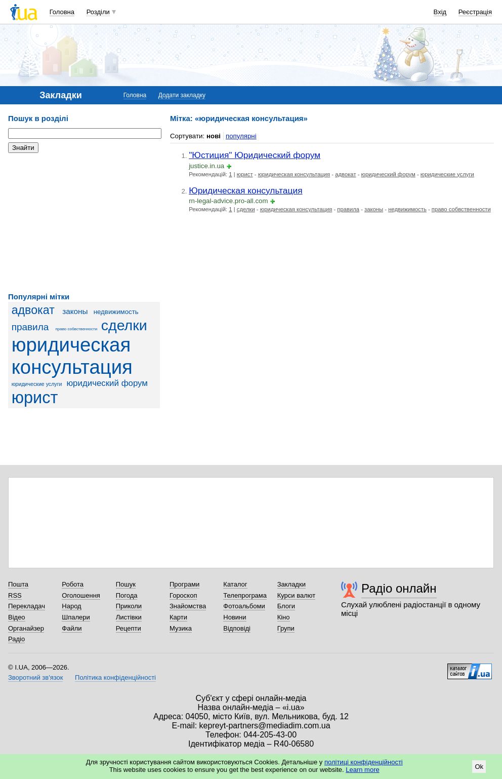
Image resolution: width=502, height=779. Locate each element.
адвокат (33, 310)
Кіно (283, 617)
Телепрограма (245, 595)
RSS (15, 595)
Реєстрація (475, 12)
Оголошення (81, 595)
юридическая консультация (72, 356)
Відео (16, 617)
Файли (71, 628)
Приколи (129, 606)
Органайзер (26, 628)
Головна (62, 12)
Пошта (18, 584)
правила (30, 327)
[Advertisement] (84, 223)
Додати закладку (181, 95)
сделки (124, 325)
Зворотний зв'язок (35, 677)
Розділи (98, 12)
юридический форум (106, 383)
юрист (35, 397)
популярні (241, 136)
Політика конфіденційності (115, 677)
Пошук (126, 584)
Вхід (440, 12)
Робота (72, 584)
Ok (479, 766)
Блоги (286, 606)
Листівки (129, 617)
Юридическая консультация (245, 190)
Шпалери (76, 617)
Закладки (291, 584)
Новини (234, 617)
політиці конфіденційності (363, 762)
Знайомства (188, 606)
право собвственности (77, 329)
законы (75, 311)
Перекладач (26, 606)
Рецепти (128, 628)
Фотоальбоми (244, 606)
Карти (178, 617)
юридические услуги (37, 384)
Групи (286, 628)
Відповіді (236, 628)
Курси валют (296, 595)
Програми (184, 584)
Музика (181, 628)
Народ (71, 606)
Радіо (16, 639)
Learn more (362, 769)
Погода (127, 595)
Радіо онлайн (399, 588)
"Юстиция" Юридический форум (254, 155)
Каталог (235, 584)
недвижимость (116, 312)
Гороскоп (183, 595)
